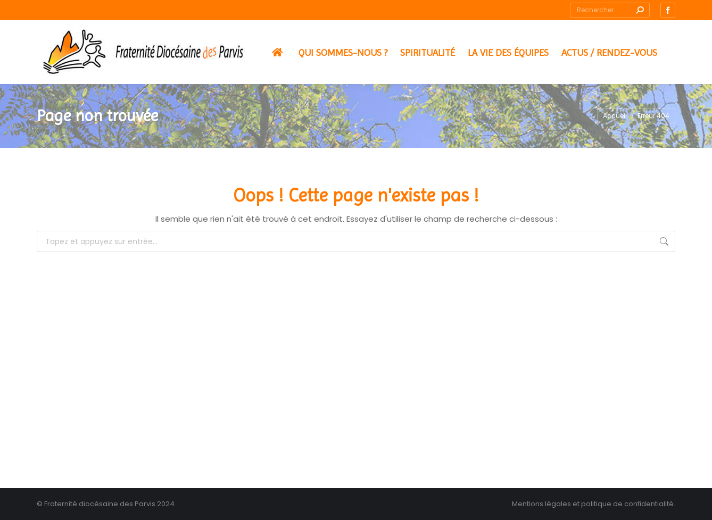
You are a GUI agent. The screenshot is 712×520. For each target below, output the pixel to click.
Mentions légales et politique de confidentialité (593, 504)
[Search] (610, 10)
